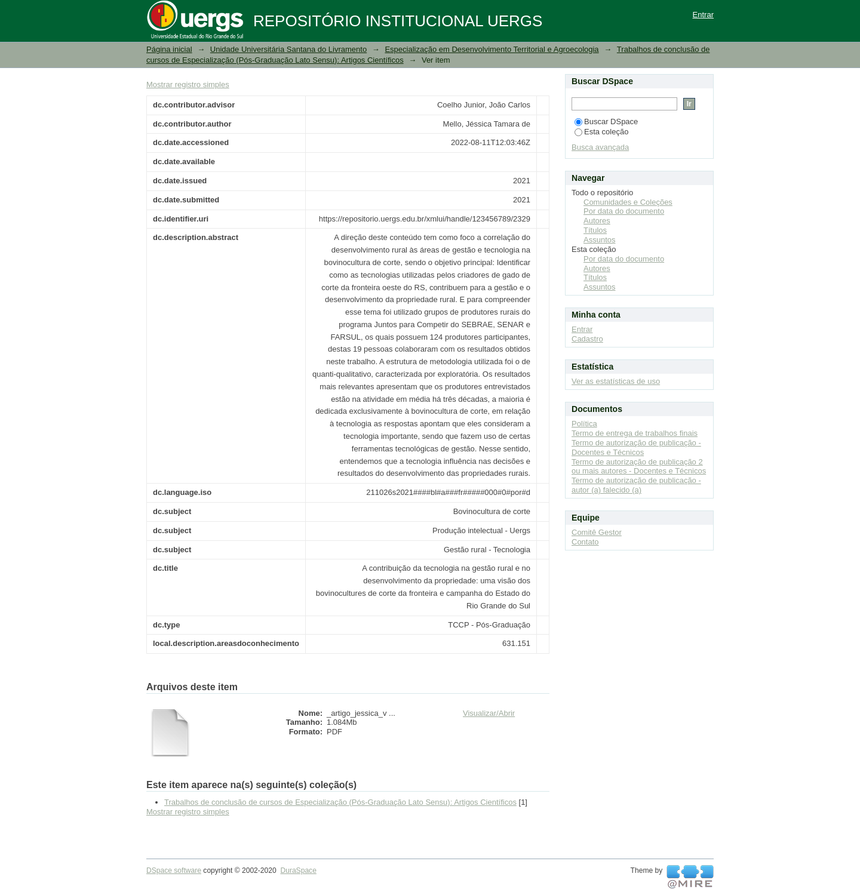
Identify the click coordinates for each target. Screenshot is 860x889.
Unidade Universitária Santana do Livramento (288, 49)
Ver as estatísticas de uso (616, 381)
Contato (585, 541)
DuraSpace (298, 870)
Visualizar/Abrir (489, 713)
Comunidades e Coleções (627, 202)
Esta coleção (601, 131)
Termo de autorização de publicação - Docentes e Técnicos (636, 447)
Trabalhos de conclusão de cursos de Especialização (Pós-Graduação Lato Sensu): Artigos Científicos (340, 802)
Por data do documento (623, 211)
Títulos (595, 230)
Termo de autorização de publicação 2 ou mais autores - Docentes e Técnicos (639, 466)
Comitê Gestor (597, 532)
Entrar (703, 14)
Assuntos (599, 239)
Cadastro (587, 338)
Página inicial (169, 49)
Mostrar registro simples (187, 84)
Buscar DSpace (606, 121)
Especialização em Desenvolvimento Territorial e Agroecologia (491, 49)
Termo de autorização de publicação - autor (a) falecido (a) (636, 485)
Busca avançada (600, 147)
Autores (596, 220)
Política (584, 423)
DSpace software (173, 870)
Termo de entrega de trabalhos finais (635, 433)
